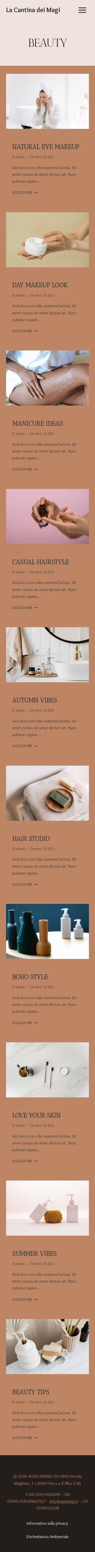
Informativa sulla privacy (47, 1523)
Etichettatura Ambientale (47, 1536)
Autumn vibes (34, 700)
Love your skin (36, 1115)
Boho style (30, 977)
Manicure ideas (37, 423)
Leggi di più (24, 193)
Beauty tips (30, 1392)
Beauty (17, 137)
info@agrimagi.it (64, 1501)
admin (20, 157)
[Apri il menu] (82, 10)
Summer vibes (34, 1253)
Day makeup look (39, 285)
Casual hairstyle (40, 562)
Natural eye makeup (45, 147)
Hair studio (31, 838)
